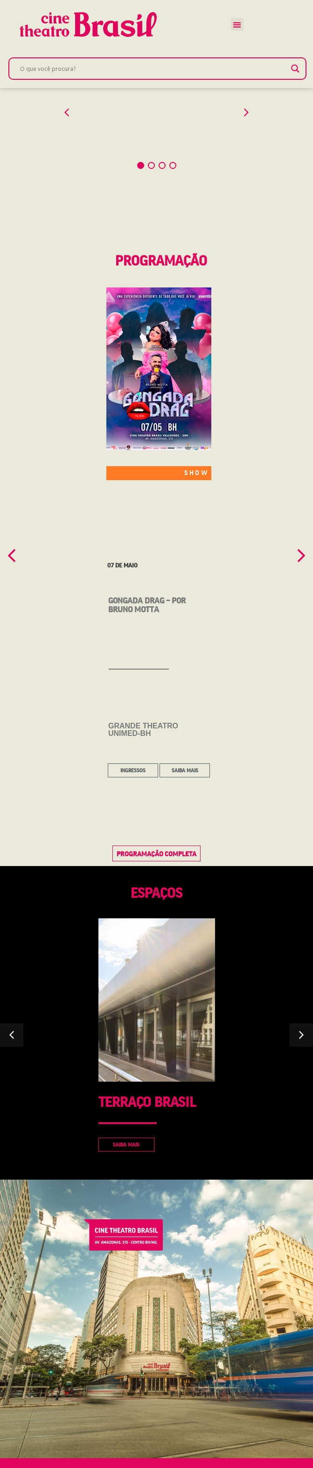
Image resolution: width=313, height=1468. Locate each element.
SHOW (196, 485)
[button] (237, 24)
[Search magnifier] (295, 68)
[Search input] (153, 68)
